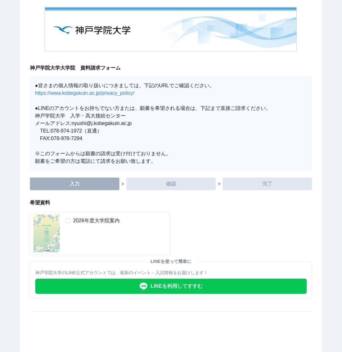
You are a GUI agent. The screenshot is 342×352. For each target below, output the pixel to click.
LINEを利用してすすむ (171, 286)
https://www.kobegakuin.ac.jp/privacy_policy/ (84, 93)
